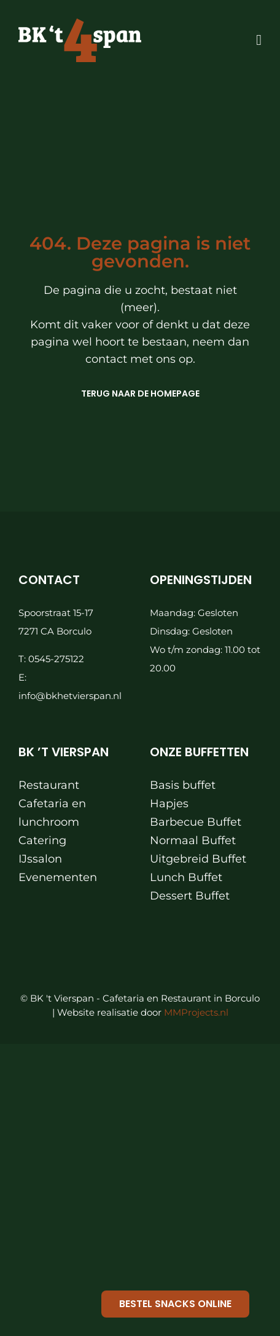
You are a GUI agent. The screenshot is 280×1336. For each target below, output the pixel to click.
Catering (42, 840)
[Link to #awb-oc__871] (259, 40)
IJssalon (40, 859)
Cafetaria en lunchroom (52, 813)
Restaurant (48, 785)
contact (107, 359)
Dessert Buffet (190, 896)
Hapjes (169, 803)
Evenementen (57, 877)
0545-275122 (56, 659)
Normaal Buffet (193, 840)
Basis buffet (183, 785)
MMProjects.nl (196, 1012)
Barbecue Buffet (195, 822)
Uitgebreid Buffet (198, 859)
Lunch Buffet (186, 877)
